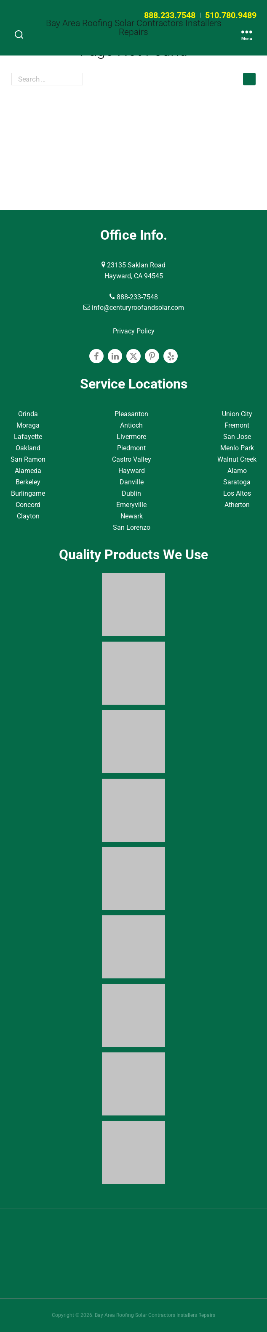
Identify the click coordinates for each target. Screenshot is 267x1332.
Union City (237, 414)
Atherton (237, 505)
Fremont (236, 425)
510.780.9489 (230, 15)
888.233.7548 (169, 15)
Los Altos (237, 493)
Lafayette (28, 437)
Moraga (28, 425)
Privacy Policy (134, 331)
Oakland (28, 448)
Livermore (131, 437)
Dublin (131, 493)
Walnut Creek (236, 459)
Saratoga (237, 482)
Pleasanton (131, 414)
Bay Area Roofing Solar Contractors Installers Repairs (134, 28)
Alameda (28, 471)
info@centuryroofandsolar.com (133, 308)
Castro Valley (131, 459)
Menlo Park (237, 448)
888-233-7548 (133, 297)
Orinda (28, 414)
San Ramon (28, 459)
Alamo (237, 471)
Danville (132, 482)
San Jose (237, 437)
